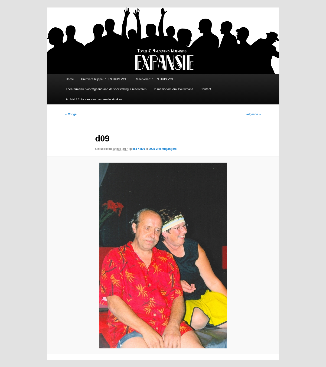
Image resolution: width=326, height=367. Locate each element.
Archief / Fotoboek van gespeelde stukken (94, 99)
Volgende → (253, 114)
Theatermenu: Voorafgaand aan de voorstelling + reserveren (106, 89)
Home (70, 79)
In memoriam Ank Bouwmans (173, 89)
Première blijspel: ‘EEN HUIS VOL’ (104, 79)
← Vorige (71, 114)
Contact (205, 89)
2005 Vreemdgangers (162, 149)
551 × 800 (139, 149)
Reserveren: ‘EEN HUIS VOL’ (154, 79)
